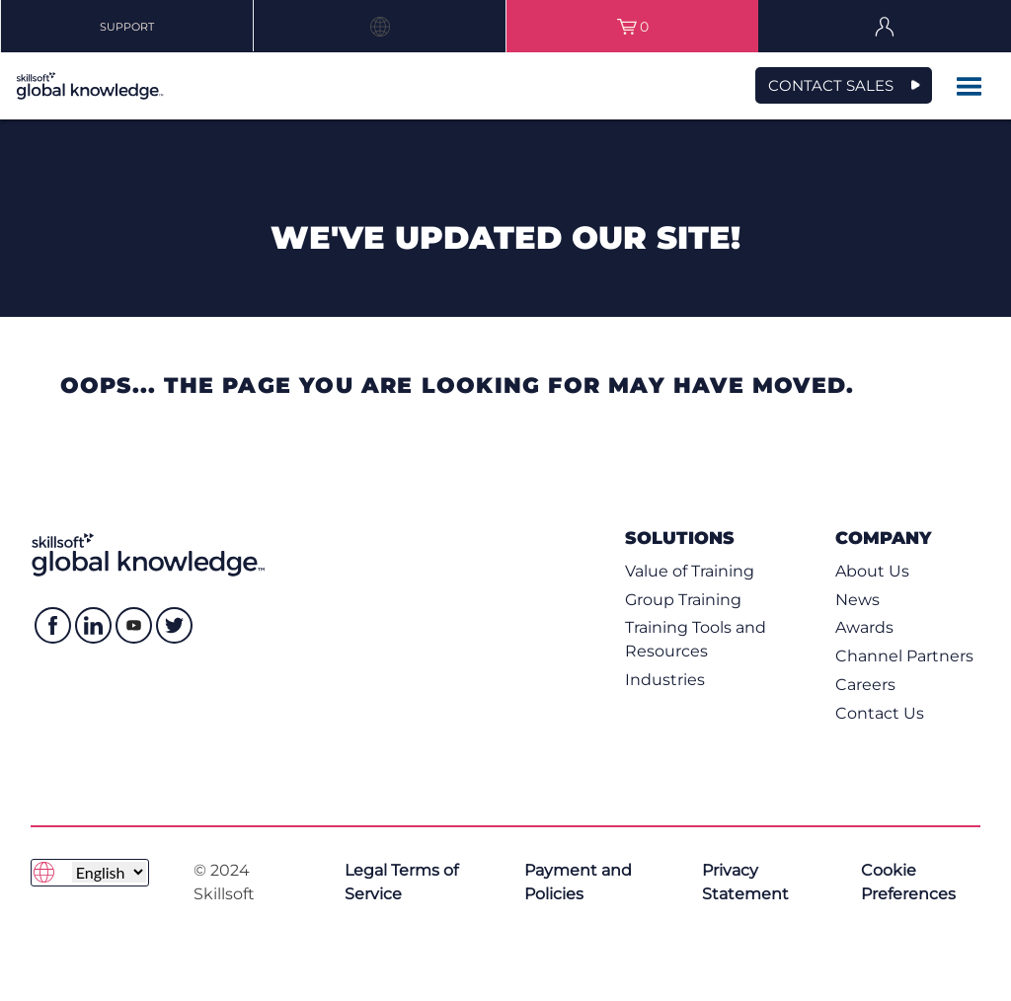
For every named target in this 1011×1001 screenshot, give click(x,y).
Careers (865, 684)
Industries (665, 679)
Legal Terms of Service (401, 882)
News (857, 599)
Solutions (680, 537)
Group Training (683, 599)
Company (883, 537)
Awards (864, 627)
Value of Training (689, 571)
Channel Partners (904, 656)
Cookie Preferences (908, 882)
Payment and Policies (578, 882)
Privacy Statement (745, 882)
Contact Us (879, 713)
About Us (872, 571)
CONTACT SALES (831, 85)
